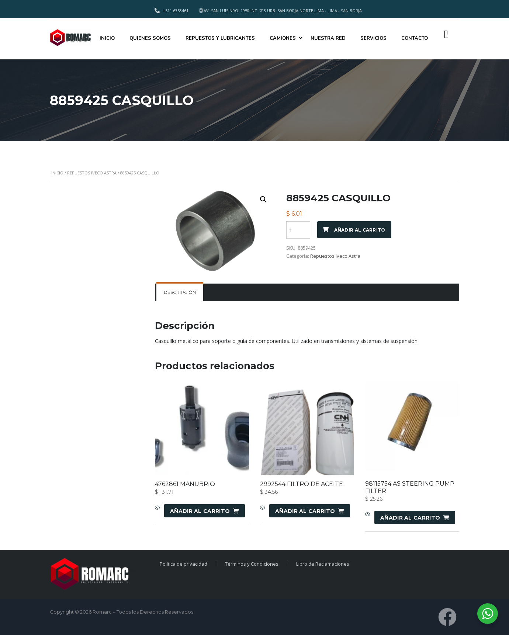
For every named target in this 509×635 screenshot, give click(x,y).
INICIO (107, 38)
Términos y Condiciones (251, 564)
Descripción (180, 292)
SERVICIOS (373, 38)
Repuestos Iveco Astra (92, 173)
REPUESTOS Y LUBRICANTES (220, 38)
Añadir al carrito (359, 230)
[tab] (179, 292)
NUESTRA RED (328, 38)
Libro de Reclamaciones (322, 564)
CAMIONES (283, 38)
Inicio (57, 173)
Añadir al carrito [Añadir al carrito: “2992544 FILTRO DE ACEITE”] (305, 511)
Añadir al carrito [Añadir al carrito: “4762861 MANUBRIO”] (200, 511)
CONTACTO (414, 38)
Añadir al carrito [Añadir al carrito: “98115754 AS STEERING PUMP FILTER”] (410, 517)
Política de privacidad (183, 564)
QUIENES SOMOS (150, 38)
